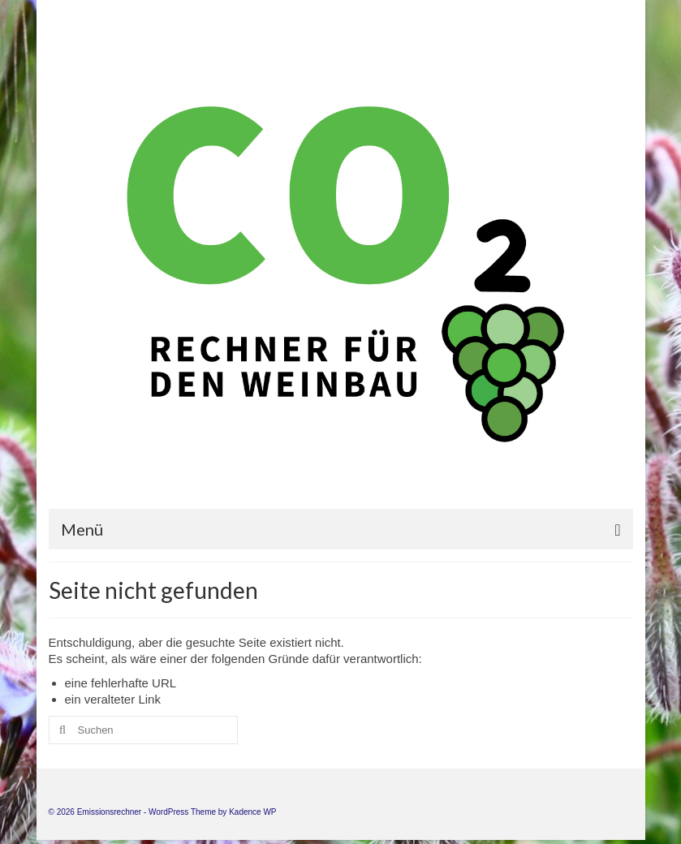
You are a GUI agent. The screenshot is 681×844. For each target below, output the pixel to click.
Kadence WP (252, 811)
